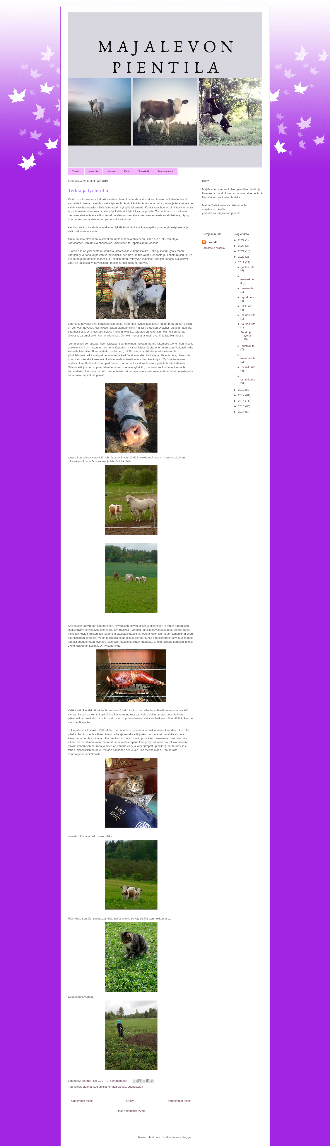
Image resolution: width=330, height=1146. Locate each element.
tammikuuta (247, 379)
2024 (241, 240)
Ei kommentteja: (117, 1080)
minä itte (93, 171)
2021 (241, 251)
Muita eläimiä (166, 171)
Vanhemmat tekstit (179, 1100)
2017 (241, 395)
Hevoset (111, 171)
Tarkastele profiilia (213, 248)
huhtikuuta (248, 346)
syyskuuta (247, 297)
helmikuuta (248, 367)
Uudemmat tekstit (82, 1100)
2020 (241, 256)
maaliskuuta (247, 358)
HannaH (212, 242)
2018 (241, 389)
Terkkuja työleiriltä (88, 190)
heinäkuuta (248, 315)
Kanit (127, 171)
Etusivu (76, 171)
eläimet (87, 1086)
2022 (241, 245)
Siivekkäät (144, 171)
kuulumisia (100, 1086)
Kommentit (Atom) (135, 1110)
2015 (241, 406)
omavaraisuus (117, 1086)
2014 (241, 411)
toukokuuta (248, 324)
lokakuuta (247, 288)
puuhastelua (135, 1086)
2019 (241, 262)
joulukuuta (247, 267)
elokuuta (246, 306)
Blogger (187, 1137)
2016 (241, 400)
